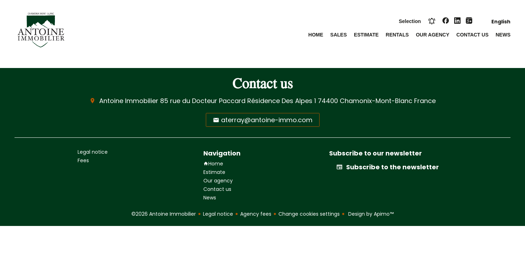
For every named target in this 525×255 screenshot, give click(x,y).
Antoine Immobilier (128, 100)
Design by (370, 213)
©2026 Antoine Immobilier (163, 213)
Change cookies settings (309, 213)
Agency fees (255, 213)
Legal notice (218, 213)
